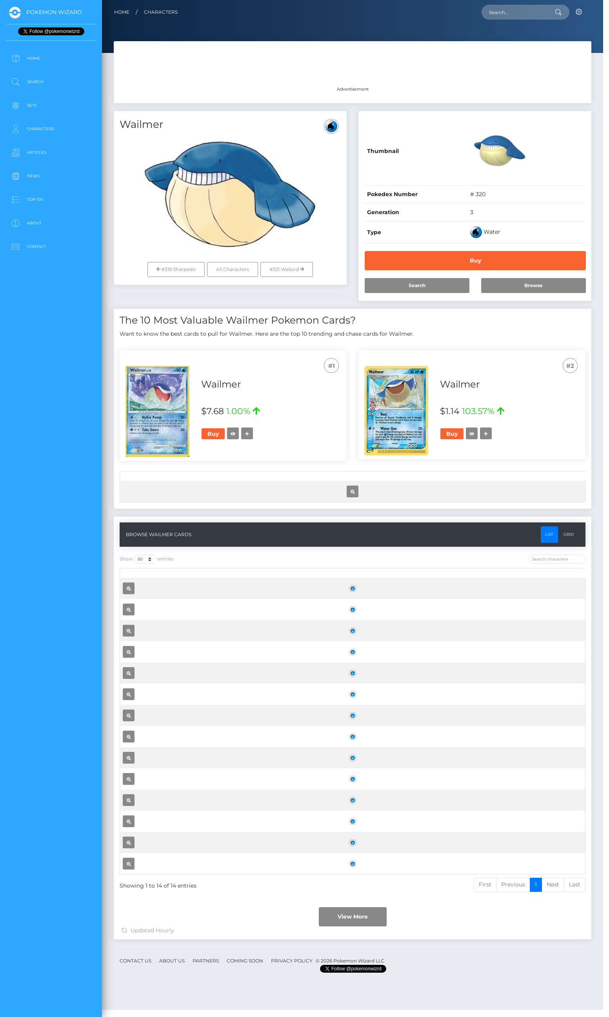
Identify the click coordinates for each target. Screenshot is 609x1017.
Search (417, 285)
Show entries (147, 637)
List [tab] (549, 612)
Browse (533, 285)
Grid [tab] (569, 612)
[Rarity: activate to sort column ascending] (376, 482)
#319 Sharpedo (176, 269)
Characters (161, 12)
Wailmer (218, 534)
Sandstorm (315, 968)
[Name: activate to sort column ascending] (232, 482)
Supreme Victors (323, 711)
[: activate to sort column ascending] (131, 482)
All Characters (232, 269)
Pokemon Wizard (54, 12)
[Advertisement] (51, 315)
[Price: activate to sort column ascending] (437, 482)
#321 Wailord (286, 269)
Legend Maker (301, 536)
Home (121, 12)
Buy (475, 260)
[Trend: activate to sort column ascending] (496, 482)
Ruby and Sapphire (326, 797)
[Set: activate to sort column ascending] (302, 482)
